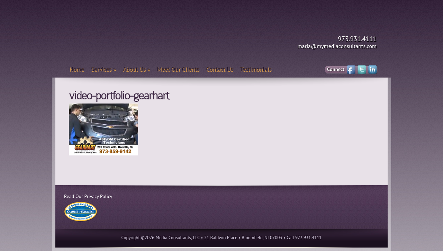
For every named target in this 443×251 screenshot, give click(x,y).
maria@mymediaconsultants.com (337, 46)
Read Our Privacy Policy (88, 196)
